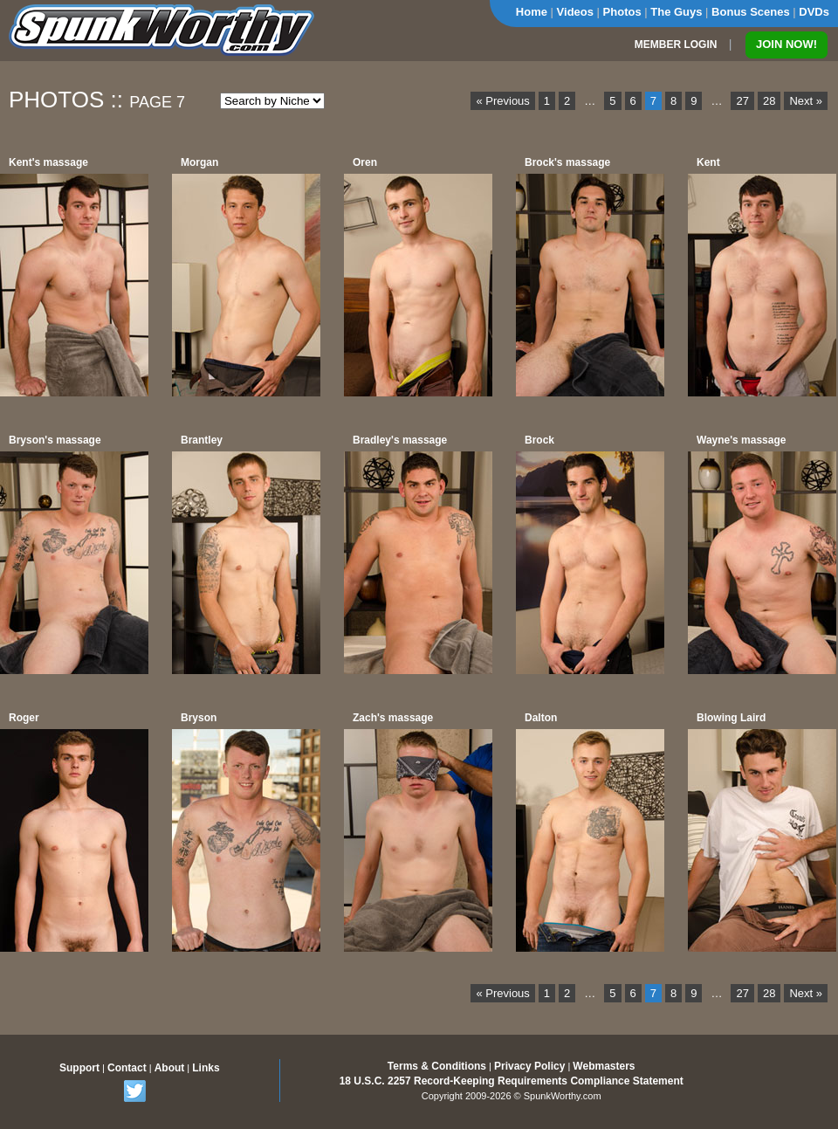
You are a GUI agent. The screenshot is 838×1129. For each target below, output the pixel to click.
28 (769, 100)
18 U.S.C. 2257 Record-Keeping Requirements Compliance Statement (511, 1081)
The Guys (676, 11)
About (170, 1068)
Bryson (198, 718)
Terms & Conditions (437, 1066)
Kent (708, 162)
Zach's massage (393, 718)
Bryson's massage (55, 440)
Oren (365, 162)
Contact (127, 1068)
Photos (622, 11)
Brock (539, 440)
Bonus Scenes (750, 11)
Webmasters (604, 1066)
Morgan (199, 162)
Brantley (202, 440)
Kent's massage (48, 162)
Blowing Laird (731, 718)
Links (205, 1068)
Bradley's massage (400, 440)
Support (79, 1068)
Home (531, 11)
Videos (575, 11)
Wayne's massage (741, 440)
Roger (24, 718)
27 (742, 100)
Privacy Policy (529, 1066)
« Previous (502, 100)
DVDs (814, 11)
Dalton (541, 718)
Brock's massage (567, 162)
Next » (805, 100)
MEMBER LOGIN (676, 44)
